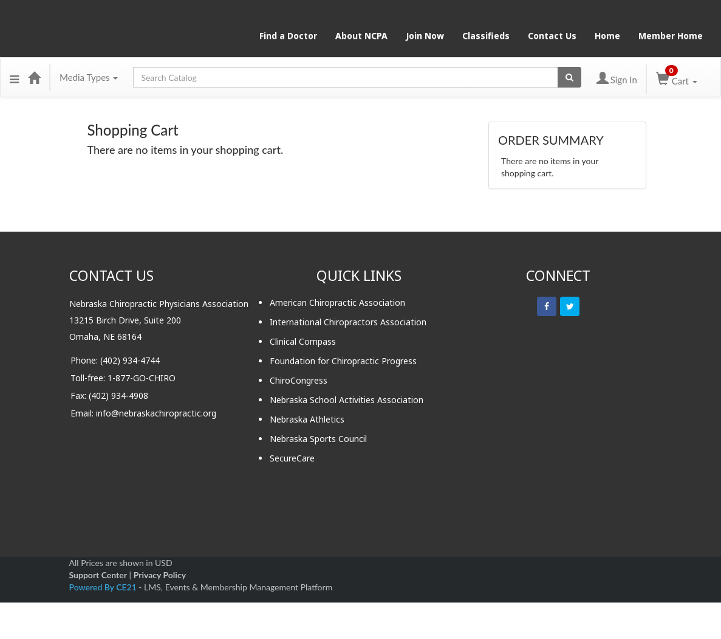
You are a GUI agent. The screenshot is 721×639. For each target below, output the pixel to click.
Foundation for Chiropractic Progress (343, 361)
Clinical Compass (303, 341)
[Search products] (569, 77)
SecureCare (292, 458)
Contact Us (552, 35)
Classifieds (486, 35)
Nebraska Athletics (307, 419)
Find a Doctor (288, 35)
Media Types (89, 77)
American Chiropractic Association (337, 302)
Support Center (98, 575)
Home (607, 35)
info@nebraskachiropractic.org (156, 413)
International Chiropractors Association (348, 322)
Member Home (670, 35)
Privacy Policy (160, 575)
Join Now (425, 35)
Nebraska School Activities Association (346, 400)
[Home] (34, 77)
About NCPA (361, 35)
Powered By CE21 (104, 587)
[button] (14, 77)
